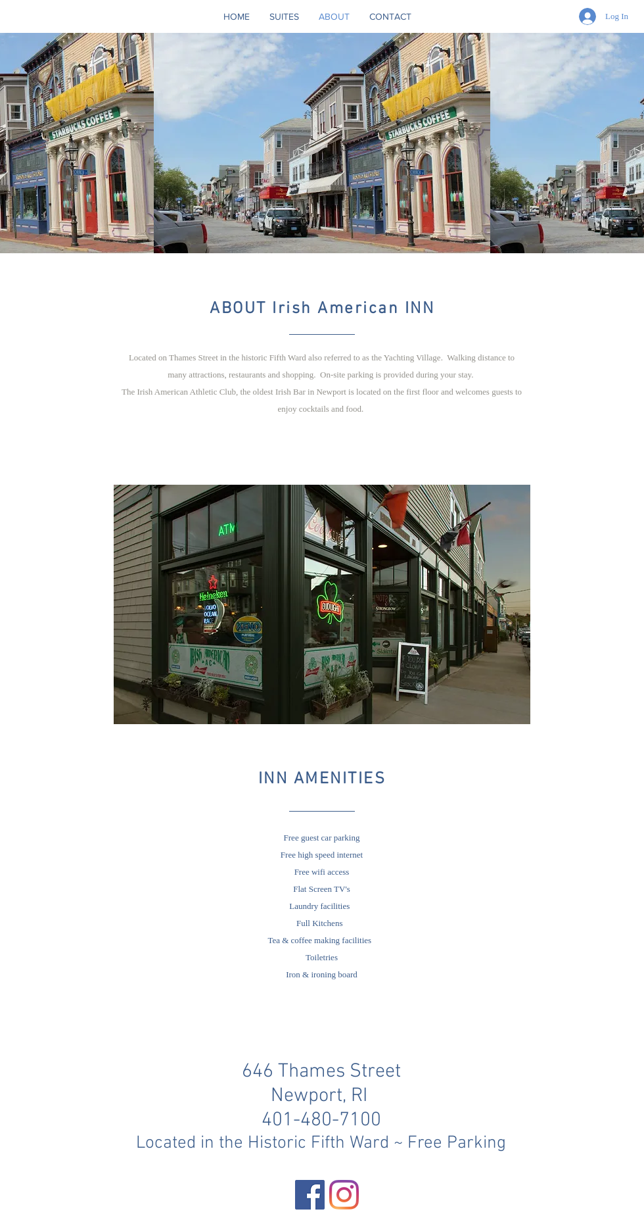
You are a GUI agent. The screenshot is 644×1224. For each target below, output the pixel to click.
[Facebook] (310, 1195)
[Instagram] (344, 1195)
